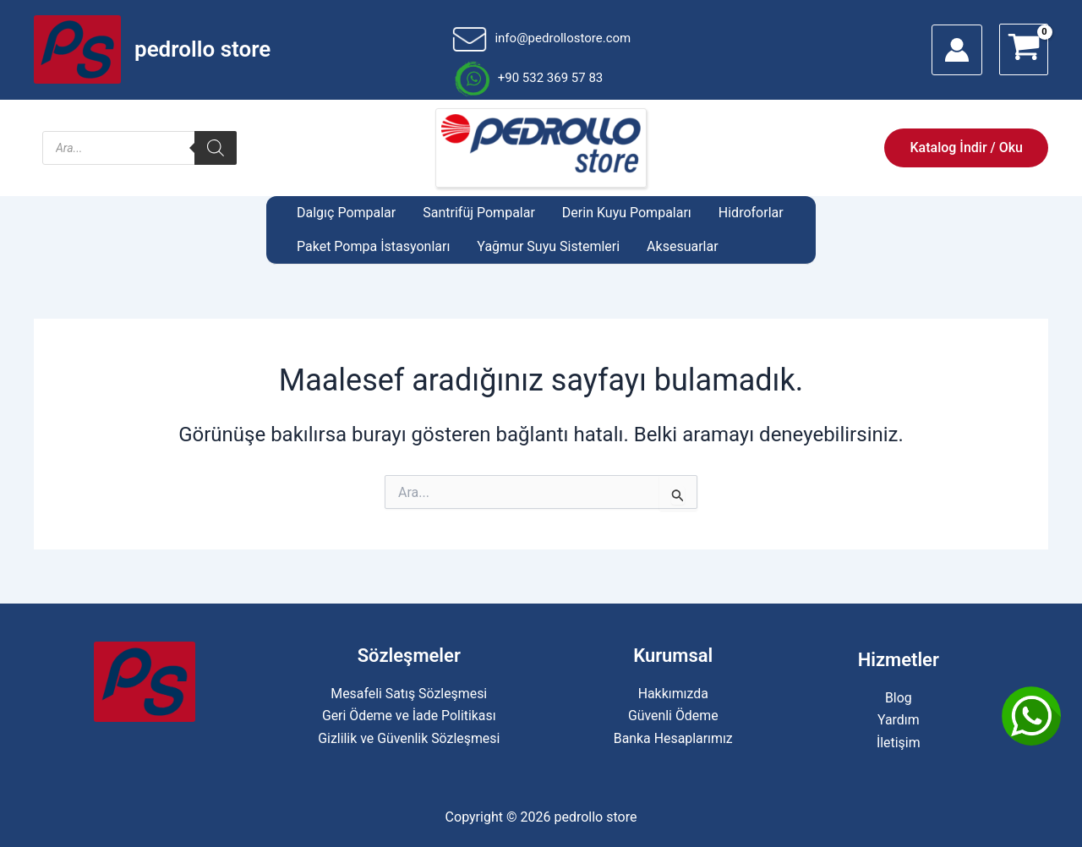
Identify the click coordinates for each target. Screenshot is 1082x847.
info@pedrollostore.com (541, 38)
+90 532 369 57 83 (527, 77)
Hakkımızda (672, 694)
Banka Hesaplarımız (673, 738)
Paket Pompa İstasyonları (373, 246)
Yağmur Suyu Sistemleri (548, 246)
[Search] (215, 148)
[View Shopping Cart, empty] (1023, 49)
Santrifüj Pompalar (479, 213)
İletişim (899, 743)
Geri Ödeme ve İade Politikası (408, 716)
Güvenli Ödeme (673, 716)
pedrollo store (202, 49)
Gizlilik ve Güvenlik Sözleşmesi (408, 738)
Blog (898, 698)
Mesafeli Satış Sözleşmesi (409, 694)
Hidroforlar (751, 213)
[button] (966, 147)
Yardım (898, 720)
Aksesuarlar (683, 246)
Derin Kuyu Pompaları (626, 213)
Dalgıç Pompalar (346, 213)
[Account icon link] (957, 50)
